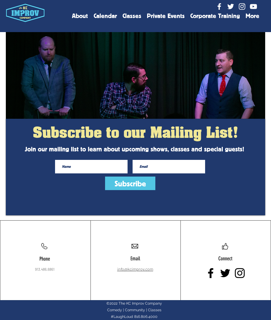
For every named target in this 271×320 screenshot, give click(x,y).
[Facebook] (219, 6)
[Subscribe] (130, 183)
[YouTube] (253, 6)
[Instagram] (242, 6)
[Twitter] (230, 6)
